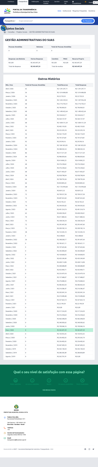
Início (59, 11)
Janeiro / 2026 (10, 96)
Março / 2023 (10, 228)
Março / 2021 (10, 300)
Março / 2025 (10, 134)
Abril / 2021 (9, 296)
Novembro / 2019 (11, 345)
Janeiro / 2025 (10, 141)
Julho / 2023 (10, 213)
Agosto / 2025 (10, 115)
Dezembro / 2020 (11, 311)
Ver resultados (49, 390)
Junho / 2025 (10, 123)
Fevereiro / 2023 (11, 232)
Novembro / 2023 (11, 198)
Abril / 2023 (9, 224)
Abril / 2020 (9, 334)
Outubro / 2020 (11, 319)
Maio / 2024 (10, 175)
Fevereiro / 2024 (11, 187)
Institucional (67, 11)
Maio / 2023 (10, 221)
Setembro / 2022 (11, 251)
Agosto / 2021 (10, 281)
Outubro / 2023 (11, 202)
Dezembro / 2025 (11, 100)
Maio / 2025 (10, 126)
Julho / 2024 (10, 164)
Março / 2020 (10, 337)
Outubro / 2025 (11, 107)
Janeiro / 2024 (10, 190)
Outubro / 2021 (11, 273)
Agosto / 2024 (10, 160)
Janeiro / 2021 (10, 307)
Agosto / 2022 (10, 254)
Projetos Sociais (22, 32)
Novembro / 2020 (11, 315)
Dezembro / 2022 (11, 239)
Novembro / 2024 (11, 149)
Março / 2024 (10, 183)
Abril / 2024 (9, 179)
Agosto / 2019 (10, 356)
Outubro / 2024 (11, 153)
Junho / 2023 (10, 217)
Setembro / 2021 (11, 277)
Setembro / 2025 (11, 111)
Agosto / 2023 (10, 209)
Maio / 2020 (10, 330)
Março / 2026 (10, 92)
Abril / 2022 (9, 270)
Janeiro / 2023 (10, 236)
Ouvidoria (91, 11)
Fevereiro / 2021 (11, 303)
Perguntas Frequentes (80, 11)
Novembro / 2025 (11, 104)
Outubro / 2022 (11, 247)
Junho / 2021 (10, 288)
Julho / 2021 (10, 285)
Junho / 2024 (10, 172)
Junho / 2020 (10, 326)
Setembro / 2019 (11, 353)
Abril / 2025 (9, 130)
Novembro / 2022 (11, 243)
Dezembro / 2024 (11, 145)
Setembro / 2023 (11, 205)
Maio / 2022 (10, 266)
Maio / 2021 (10, 292)
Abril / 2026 (9, 89)
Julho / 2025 (10, 119)
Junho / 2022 (10, 262)
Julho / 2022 (10, 258)
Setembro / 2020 (11, 322)
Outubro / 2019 (11, 349)
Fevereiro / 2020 (11, 341)
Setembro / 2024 (11, 156)
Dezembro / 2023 (11, 194)
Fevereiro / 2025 (11, 138)
